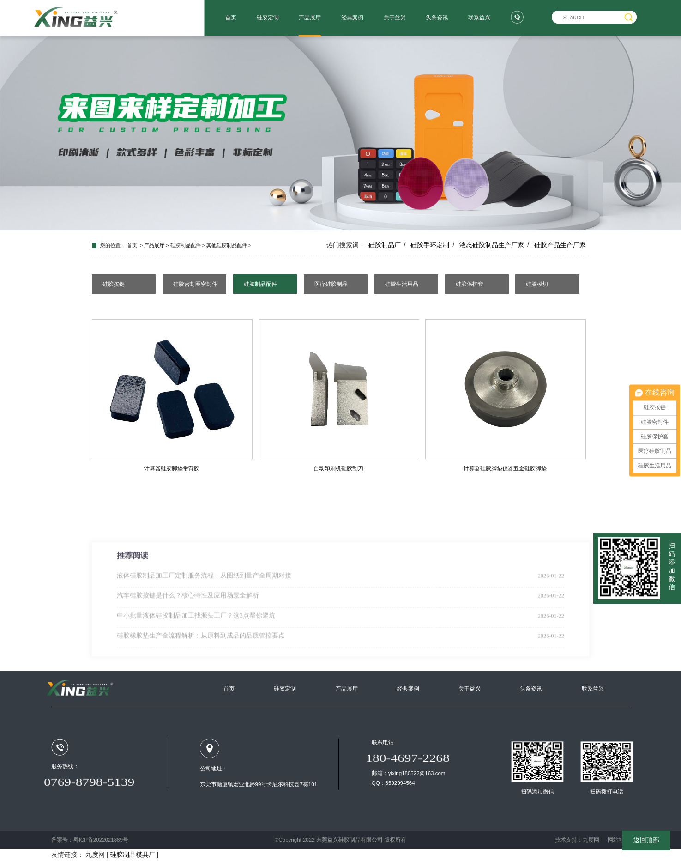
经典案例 (352, 17)
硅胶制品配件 (185, 245)
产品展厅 (310, 17)
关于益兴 (395, 17)
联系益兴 (479, 17)
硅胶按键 (113, 284)
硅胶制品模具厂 (132, 854)
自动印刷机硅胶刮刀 (338, 468)
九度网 (591, 840)
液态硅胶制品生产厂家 (491, 245)
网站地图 (619, 840)
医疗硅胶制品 (331, 284)
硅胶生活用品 (401, 284)
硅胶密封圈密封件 (195, 284)
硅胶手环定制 (429, 245)
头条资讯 (437, 17)
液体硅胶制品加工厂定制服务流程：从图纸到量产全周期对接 (204, 610)
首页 (230, 17)
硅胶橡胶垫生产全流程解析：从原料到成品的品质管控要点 (201, 670)
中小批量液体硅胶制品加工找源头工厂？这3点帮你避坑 (196, 650)
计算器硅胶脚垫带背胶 (171, 468)
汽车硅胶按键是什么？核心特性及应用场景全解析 (188, 630)
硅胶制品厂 (384, 245)
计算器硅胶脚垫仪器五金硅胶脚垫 (505, 468)
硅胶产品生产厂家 (560, 245)
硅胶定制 (268, 17)
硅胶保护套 (469, 284)
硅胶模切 (537, 284)
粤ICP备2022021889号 (100, 840)
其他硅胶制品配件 (226, 245)
